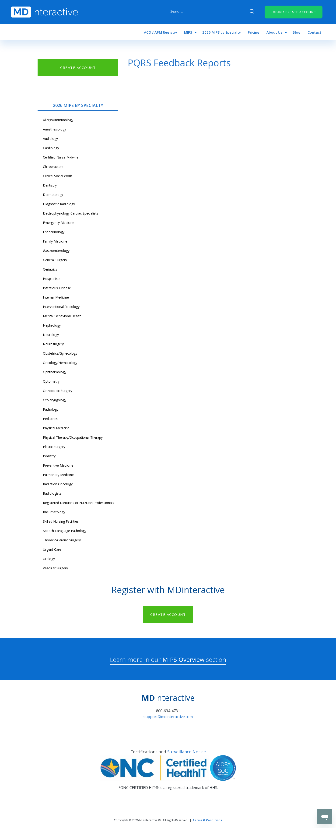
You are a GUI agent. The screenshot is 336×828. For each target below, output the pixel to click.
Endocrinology (53, 232)
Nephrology (52, 325)
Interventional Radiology (61, 306)
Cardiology (51, 148)
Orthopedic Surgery (57, 390)
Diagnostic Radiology (59, 204)
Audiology (50, 138)
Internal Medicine (56, 297)
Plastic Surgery (54, 446)
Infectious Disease (57, 288)
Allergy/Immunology (58, 120)
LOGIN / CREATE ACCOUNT (293, 12)
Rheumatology (54, 512)
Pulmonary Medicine (58, 474)
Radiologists (52, 493)
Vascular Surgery (55, 568)
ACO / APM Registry (160, 32)
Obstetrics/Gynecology (60, 353)
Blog (297, 32)
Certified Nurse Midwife (60, 157)
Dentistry (50, 185)
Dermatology (53, 194)
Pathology (50, 409)
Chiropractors (53, 166)
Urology (49, 559)
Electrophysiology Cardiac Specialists (70, 213)
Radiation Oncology (58, 484)
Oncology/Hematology (60, 362)
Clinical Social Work (57, 176)
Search (252, 11)
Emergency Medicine (58, 222)
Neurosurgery (53, 344)
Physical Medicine (56, 428)
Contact (314, 32)
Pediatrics (50, 418)
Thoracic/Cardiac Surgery (62, 540)
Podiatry (49, 456)
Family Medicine (55, 241)
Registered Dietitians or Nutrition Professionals (78, 502)
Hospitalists (51, 278)
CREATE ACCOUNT (78, 67)
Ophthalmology (54, 372)
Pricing (253, 32)
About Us (274, 32)
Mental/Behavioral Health (62, 316)
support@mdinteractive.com (168, 716)
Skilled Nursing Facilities (61, 521)
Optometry (51, 381)
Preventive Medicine (58, 465)
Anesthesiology (54, 129)
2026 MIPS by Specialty (221, 32)
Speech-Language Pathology (64, 531)
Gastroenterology (56, 250)
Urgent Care (52, 549)
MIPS (188, 32)
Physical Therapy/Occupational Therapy (73, 437)
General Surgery (55, 260)
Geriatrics (50, 269)
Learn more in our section (168, 659)
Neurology (51, 334)
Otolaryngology (54, 400)
